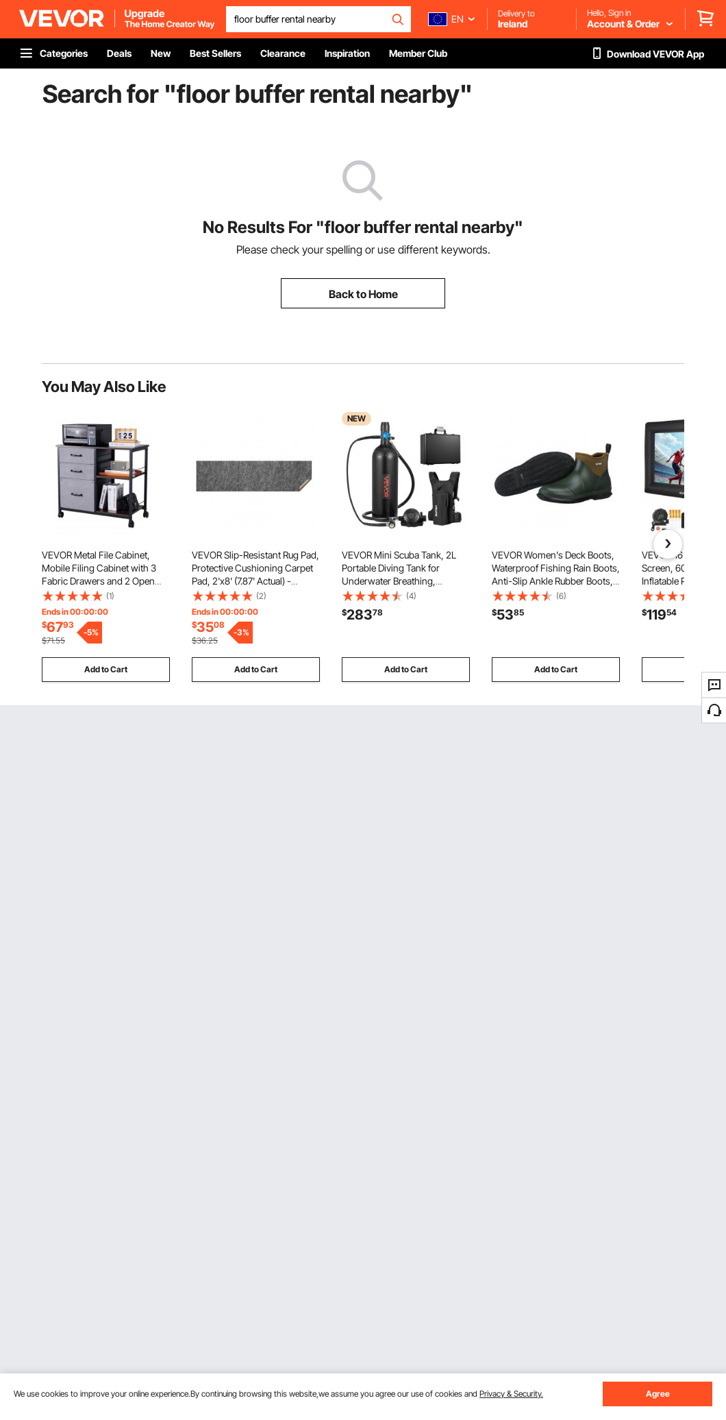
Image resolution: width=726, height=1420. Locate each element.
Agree (658, 1393)
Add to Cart (105, 669)
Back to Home (363, 294)
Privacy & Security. (511, 1393)
